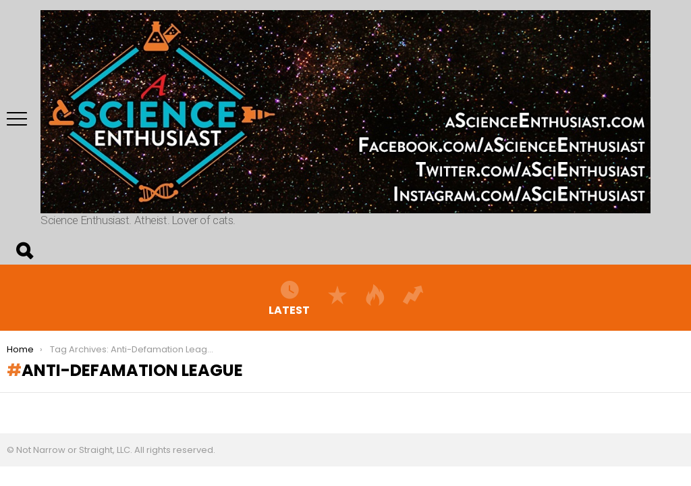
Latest (289, 298)
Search (23, 251)
